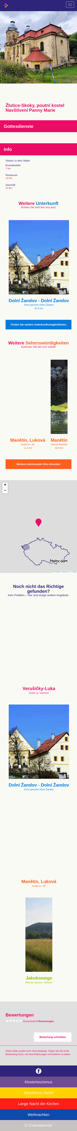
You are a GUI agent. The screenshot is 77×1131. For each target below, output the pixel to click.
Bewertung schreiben (53, 1037)
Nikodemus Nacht (38, 1093)
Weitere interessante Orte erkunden (38, 464)
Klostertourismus (38, 1082)
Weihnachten (38, 1115)
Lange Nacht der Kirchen (38, 1104)
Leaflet (57, 572)
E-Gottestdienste (38, 1125)
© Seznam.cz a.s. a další (68, 572)
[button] (38, 523)
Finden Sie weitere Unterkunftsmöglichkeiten (38, 324)
